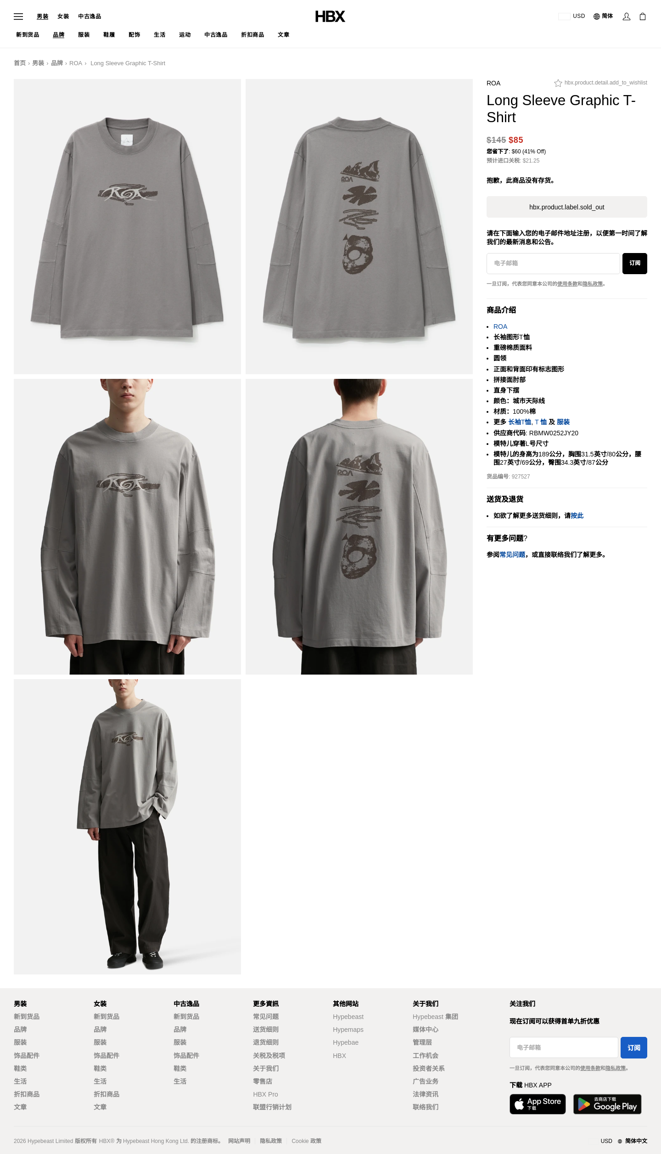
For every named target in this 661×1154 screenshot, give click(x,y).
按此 (577, 515)
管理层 (422, 1042)
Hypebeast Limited (50, 1141)
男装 (42, 16)
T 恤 (541, 422)
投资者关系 (429, 1068)
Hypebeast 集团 (435, 1016)
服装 (563, 422)
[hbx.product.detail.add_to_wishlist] (600, 85)
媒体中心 (425, 1029)
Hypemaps (348, 1029)
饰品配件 (26, 1055)
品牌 (57, 63)
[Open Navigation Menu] (18, 16)
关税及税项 (269, 1055)
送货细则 (266, 1029)
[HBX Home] (330, 15)
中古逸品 (89, 16)
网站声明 (239, 1141)
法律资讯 (425, 1094)
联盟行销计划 (272, 1107)
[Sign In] (626, 16)
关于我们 (266, 1068)
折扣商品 (26, 1094)
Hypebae (346, 1042)
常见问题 (266, 1016)
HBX (339, 1055)
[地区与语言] (617, 1141)
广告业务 (425, 1081)
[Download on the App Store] (538, 1104)
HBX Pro (265, 1094)
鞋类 (20, 1068)
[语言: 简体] (603, 16)
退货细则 (266, 1042)
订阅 (634, 263)
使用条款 (567, 284)
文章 (20, 1107)
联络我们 (425, 1107)
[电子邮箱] (553, 263)
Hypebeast (348, 1016)
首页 (20, 63)
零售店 (262, 1081)
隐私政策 (593, 284)
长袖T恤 (520, 422)
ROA (75, 63)
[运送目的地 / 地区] (571, 16)
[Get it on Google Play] (607, 1104)
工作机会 (425, 1055)
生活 (20, 1081)
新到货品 (26, 1016)
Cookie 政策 (306, 1141)
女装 (63, 16)
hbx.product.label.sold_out (566, 207)
